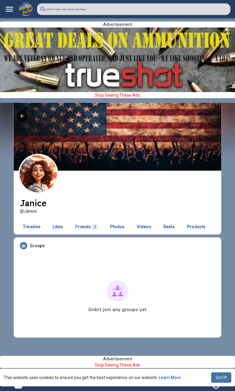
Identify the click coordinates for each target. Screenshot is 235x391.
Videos (144, 226)
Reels (169, 226)
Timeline (31, 226)
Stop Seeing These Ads (117, 95)
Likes (58, 226)
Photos (117, 226)
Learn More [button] (170, 377)
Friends (86, 226)
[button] (133, 9)
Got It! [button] (221, 377)
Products (196, 226)
